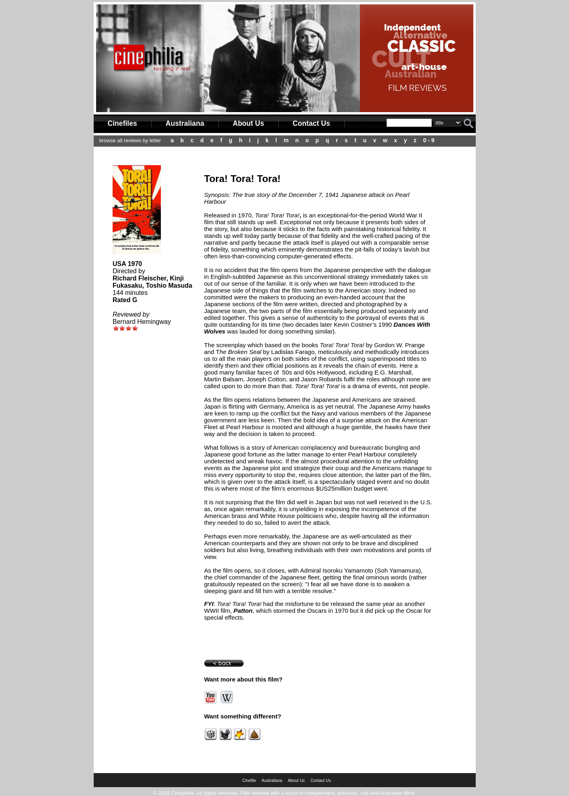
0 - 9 (428, 140)
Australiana (185, 123)
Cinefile (249, 780)
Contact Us (311, 123)
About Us (248, 123)
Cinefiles (122, 123)
